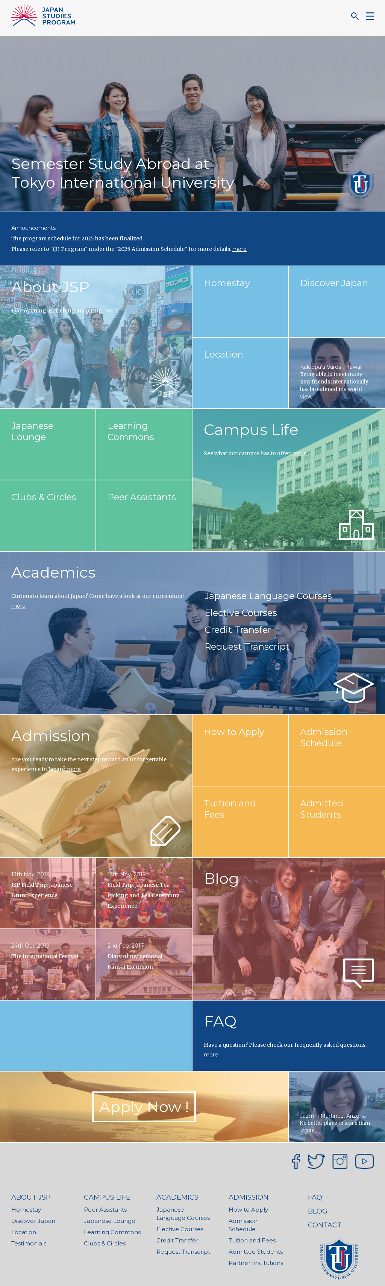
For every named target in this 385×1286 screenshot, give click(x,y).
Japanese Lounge (109, 1220)
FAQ (220, 1021)
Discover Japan (33, 1220)
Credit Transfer (238, 629)
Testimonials (28, 1243)
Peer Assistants (105, 1209)
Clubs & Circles (105, 1243)
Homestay (26, 1209)
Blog (221, 878)
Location (23, 1232)
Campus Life (251, 429)
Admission (51, 735)
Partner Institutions (256, 1262)
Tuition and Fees (252, 1240)
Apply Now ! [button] (144, 1106)
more (239, 249)
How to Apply (248, 1209)
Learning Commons (112, 1232)
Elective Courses (241, 612)
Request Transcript (247, 646)
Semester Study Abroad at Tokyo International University (122, 173)
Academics (53, 572)
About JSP (50, 287)
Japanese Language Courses (268, 595)
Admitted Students (256, 1251)
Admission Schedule (243, 1225)
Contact (325, 1225)
